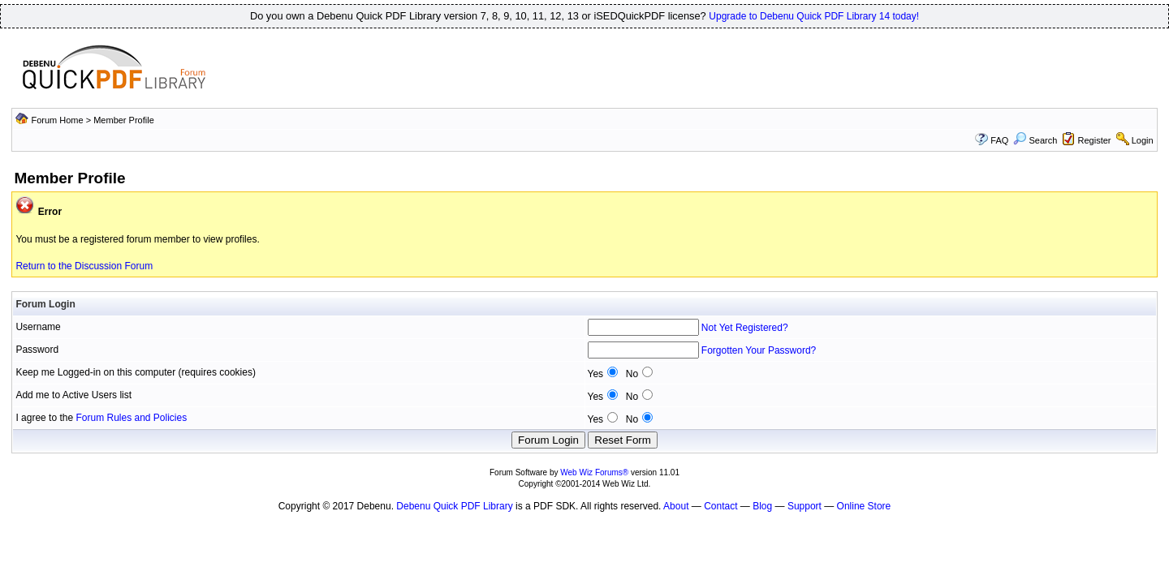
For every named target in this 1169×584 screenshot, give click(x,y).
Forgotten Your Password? (758, 350)
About (675, 506)
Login (1143, 140)
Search (1035, 140)
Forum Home (57, 120)
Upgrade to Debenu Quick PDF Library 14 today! (814, 16)
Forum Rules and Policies (131, 417)
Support (804, 506)
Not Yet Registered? (744, 327)
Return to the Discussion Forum (84, 266)
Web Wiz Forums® (594, 472)
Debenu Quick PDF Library (454, 506)
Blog (762, 506)
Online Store (864, 506)
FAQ (999, 140)
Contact (720, 506)
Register (1094, 140)
